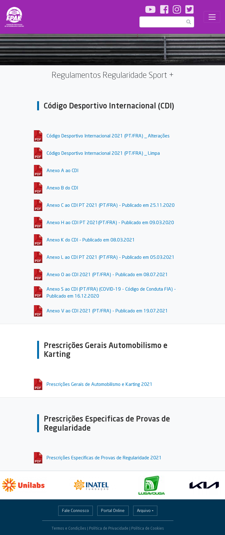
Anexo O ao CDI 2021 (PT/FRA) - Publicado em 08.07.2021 (107, 274)
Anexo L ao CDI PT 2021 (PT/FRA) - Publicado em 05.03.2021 (111, 257)
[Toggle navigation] (212, 17)
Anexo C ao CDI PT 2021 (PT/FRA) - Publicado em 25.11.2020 (111, 205)
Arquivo (144, 510)
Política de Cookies (147, 528)
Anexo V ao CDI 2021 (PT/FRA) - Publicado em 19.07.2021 (107, 310)
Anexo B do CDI (62, 187)
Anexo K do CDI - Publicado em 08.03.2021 (91, 239)
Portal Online (113, 510)
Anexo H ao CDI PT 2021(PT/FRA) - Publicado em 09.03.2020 (110, 222)
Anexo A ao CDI (62, 170)
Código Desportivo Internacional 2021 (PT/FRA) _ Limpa (103, 153)
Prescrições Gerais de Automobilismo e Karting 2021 (100, 384)
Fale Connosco (75, 510)
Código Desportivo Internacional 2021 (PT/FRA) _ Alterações (108, 135)
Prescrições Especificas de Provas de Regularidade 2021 (104, 457)
